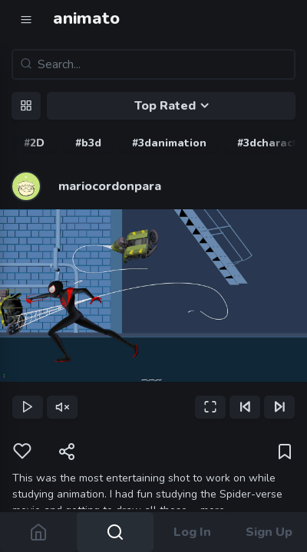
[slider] (153, 383)
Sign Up (269, 532)
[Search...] (153, 64)
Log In (192, 532)
